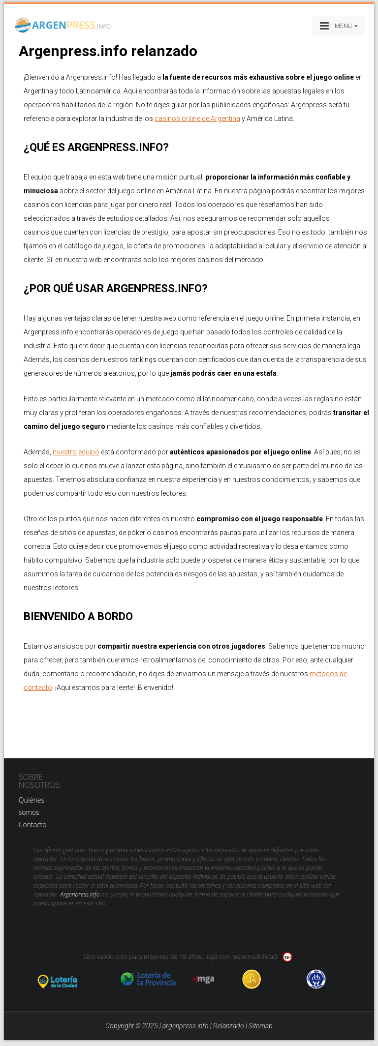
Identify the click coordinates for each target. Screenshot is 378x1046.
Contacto (33, 824)
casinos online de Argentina (197, 118)
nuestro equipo (76, 452)
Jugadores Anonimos (251, 979)
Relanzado (228, 1026)
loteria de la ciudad (69, 979)
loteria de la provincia (148, 979)
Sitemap (261, 1026)
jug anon (316, 979)
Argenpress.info (80, 894)
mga (203, 979)
